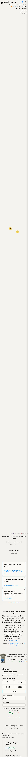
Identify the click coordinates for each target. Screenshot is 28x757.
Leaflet (10, 533)
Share (10, 542)
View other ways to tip (14, 717)
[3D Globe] (20, 2)
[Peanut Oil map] (14, 269)
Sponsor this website (14, 603)
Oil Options (24, 13)
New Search (24, 8)
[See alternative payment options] (16, 713)
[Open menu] (25, 2)
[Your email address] (14, 705)
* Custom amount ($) (8, 695)
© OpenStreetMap (17, 533)
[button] (10, 228)
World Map (18, 8)
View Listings (14, 544)
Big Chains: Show (23, 11)
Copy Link (17, 542)
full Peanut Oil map (13, 643)
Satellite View (24, 10)
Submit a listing (13, 640)
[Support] (23, 2)
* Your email (5, 702)
